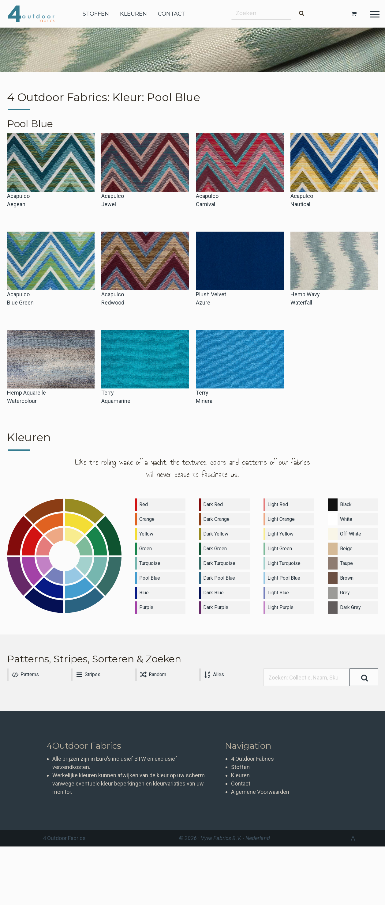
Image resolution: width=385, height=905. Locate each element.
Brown (346, 578)
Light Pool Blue (283, 578)
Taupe (346, 563)
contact (171, 13)
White (346, 519)
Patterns (25, 674)
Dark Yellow (215, 534)
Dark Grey (350, 607)
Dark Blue (213, 593)
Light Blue (278, 593)
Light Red (277, 504)
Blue (144, 593)
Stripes (87, 674)
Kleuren (240, 775)
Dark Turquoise (219, 563)
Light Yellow (280, 534)
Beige (346, 548)
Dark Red (213, 504)
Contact (240, 783)
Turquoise (149, 563)
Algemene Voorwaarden (260, 792)
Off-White (350, 534)
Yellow (146, 534)
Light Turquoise (284, 563)
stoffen (96, 13)
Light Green (279, 548)
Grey (345, 593)
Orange (147, 519)
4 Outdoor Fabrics (36, 14)
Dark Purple (215, 607)
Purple (146, 607)
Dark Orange (216, 519)
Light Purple (280, 607)
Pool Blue (149, 578)
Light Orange (281, 519)
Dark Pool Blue (219, 578)
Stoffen (240, 767)
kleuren (133, 13)
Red (143, 504)
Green (145, 548)
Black (346, 504)
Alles (213, 674)
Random (152, 674)
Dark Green (215, 548)
